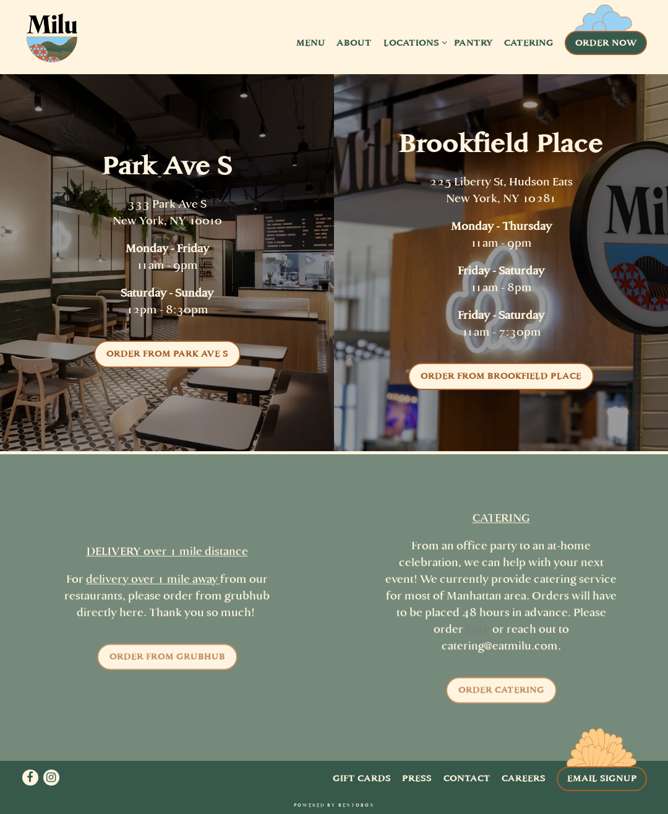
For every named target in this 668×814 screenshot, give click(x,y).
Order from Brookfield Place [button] (501, 375)
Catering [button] (529, 42)
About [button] (354, 42)
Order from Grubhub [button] (167, 659)
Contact (466, 778)
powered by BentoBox (334, 805)
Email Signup (602, 778)
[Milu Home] (52, 42)
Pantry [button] (473, 42)
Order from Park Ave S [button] (167, 353)
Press (417, 778)
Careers (524, 778)
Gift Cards (362, 778)
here (478, 632)
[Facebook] (30, 777)
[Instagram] (51, 777)
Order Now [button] (606, 42)
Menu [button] (310, 42)
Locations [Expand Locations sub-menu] (413, 42)
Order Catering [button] (501, 692)
